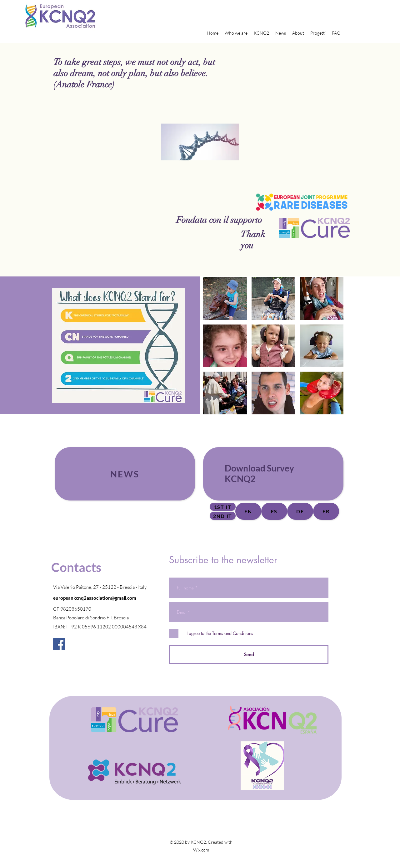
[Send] (248, 654)
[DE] (300, 511)
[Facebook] (59, 644)
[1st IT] (223, 507)
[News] (125, 473)
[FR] (326, 511)
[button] (225, 298)
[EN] (248, 511)
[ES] (274, 511)
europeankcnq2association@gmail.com (94, 598)
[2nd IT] (223, 516)
